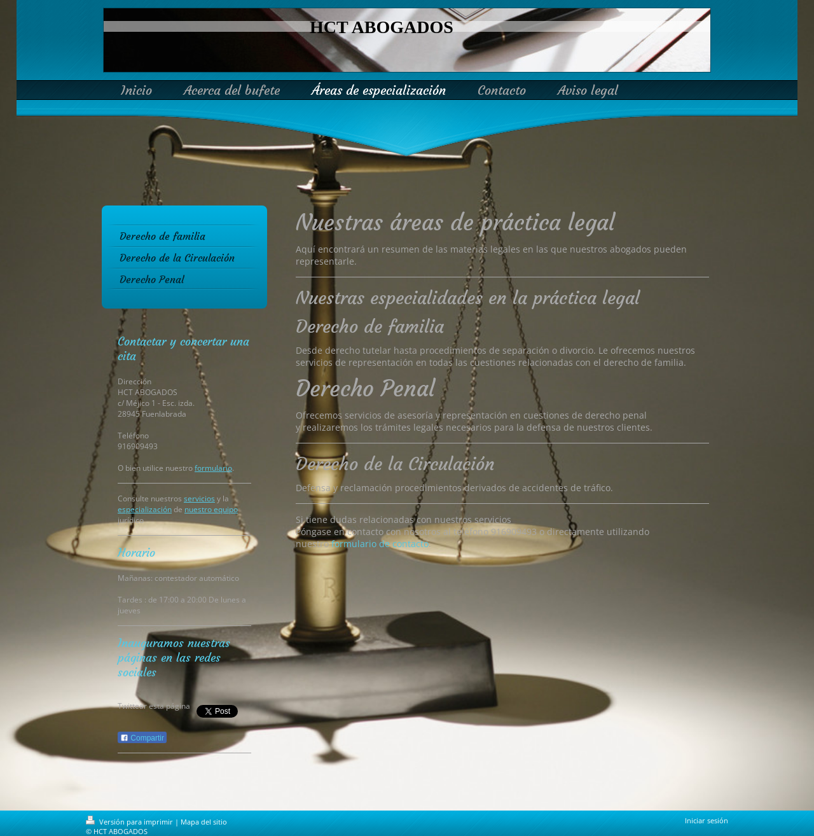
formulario (213, 468)
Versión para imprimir (130, 821)
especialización (145, 509)
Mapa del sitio (204, 821)
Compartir (142, 738)
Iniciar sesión (706, 820)
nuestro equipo (211, 509)
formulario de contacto (380, 544)
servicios (199, 498)
